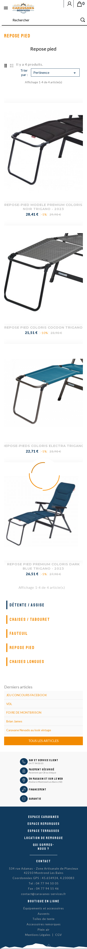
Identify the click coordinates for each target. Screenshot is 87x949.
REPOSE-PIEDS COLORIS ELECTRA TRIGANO (43, 446)
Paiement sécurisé (41, 769)
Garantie (35, 799)
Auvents (44, 913)
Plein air (44, 929)
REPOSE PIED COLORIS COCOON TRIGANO (43, 327)
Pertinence (55, 73)
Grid (5, 65)
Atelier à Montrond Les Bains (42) (45, 782)
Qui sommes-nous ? (43, 847)
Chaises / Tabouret (30, 619)
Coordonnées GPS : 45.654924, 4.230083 (43, 878)
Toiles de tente (43, 919)
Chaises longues (27, 661)
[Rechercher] (44, 20)
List (11, 65)
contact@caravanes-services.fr (43, 894)
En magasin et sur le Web (46, 779)
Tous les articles (43, 741)
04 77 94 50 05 (36, 763)
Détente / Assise (27, 605)
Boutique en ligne (43, 901)
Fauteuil (19, 633)
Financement (37, 789)
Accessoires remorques (44, 924)
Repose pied (22, 647)
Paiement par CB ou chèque (42, 772)
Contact (43, 861)
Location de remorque (43, 838)
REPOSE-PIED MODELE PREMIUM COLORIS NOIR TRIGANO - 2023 (43, 207)
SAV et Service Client (43, 760)
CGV (58, 935)
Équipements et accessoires (43, 908)
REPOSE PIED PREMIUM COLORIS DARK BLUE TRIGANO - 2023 (43, 566)
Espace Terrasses (44, 831)
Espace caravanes (43, 817)
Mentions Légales (37, 935)
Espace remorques (43, 824)
